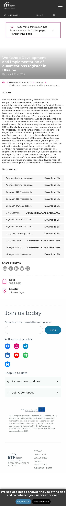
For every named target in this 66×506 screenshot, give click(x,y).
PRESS (49, 468)
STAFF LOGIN (40, 465)
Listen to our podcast (26, 381)
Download (52, 178)
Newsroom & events (20, 82)
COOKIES (38, 461)
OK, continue (23, 501)
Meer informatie (41, 501)
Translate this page (21, 33)
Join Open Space (23, 392)
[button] (5, 268)
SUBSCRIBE (39, 468)
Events (39, 82)
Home (4, 82)
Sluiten (52, 30)
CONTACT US (40, 454)
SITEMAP (38, 451)
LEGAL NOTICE (40, 458)
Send (53, 330)
